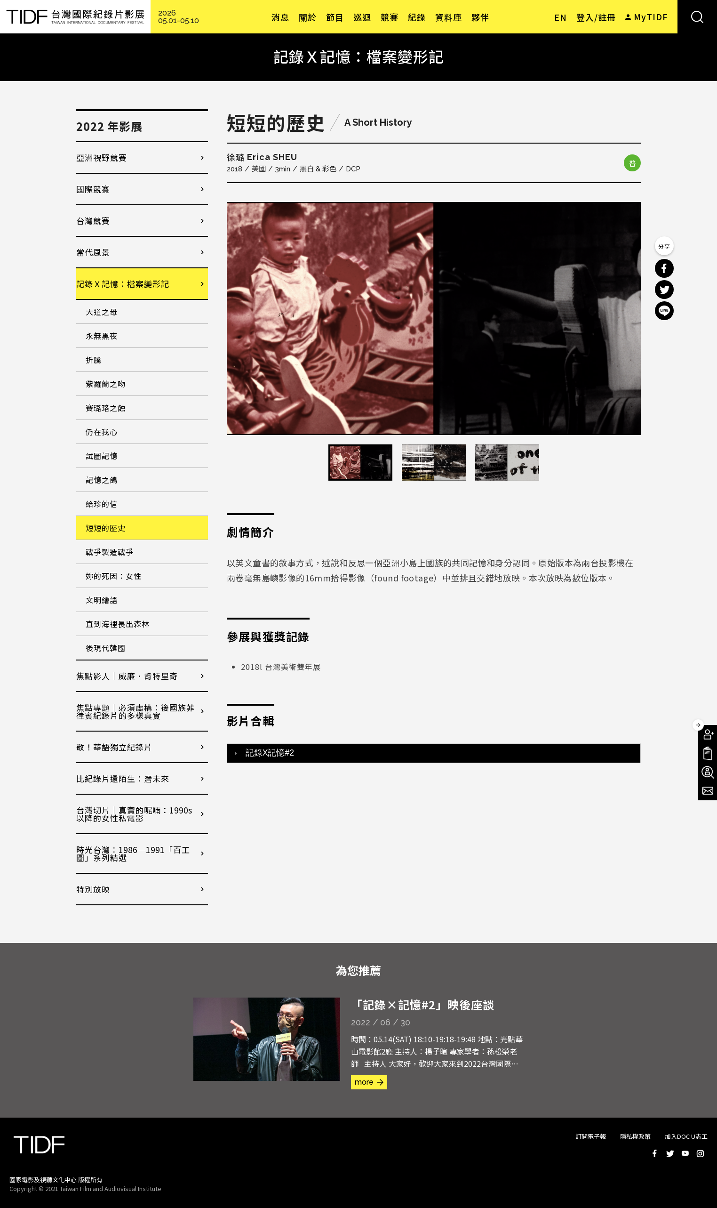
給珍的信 (102, 503)
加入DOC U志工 (686, 1136)
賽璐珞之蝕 (106, 407)
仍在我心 (102, 431)
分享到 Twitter (664, 289)
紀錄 (417, 17)
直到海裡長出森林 (118, 623)
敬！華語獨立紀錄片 (114, 747)
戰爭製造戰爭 (110, 551)
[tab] (434, 753)
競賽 (389, 17)
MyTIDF (651, 16)
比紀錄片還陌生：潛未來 (122, 778)
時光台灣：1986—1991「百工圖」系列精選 (133, 853)
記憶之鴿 (102, 479)
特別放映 (93, 889)
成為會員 (707, 734)
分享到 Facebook (664, 268)
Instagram (700, 1153)
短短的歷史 (106, 527)
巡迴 (362, 17)
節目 (335, 17)
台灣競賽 (93, 220)
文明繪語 (102, 599)
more (364, 1082)
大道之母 (102, 311)
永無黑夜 (102, 335)
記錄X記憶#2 (270, 752)
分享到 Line (664, 310)
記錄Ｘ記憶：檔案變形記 (122, 284)
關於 (308, 17)
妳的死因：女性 (114, 575)
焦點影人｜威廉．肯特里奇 (127, 676)
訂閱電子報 (590, 1136)
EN (560, 17)
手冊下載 (707, 753)
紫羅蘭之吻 (106, 383)
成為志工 (707, 772)
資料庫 (448, 17)
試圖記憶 (102, 455)
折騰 (94, 359)
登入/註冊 (596, 17)
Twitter (669, 1153)
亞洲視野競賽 (101, 157)
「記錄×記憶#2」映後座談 (422, 1004)
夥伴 (480, 17)
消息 (280, 17)
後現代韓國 (106, 647)
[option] (434, 318)
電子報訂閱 (707, 790)
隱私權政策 (635, 1136)
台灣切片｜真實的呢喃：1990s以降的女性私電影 (134, 814)
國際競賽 (93, 189)
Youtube (685, 1153)
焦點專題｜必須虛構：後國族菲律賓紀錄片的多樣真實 (135, 711)
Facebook (654, 1153)
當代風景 (93, 252)
